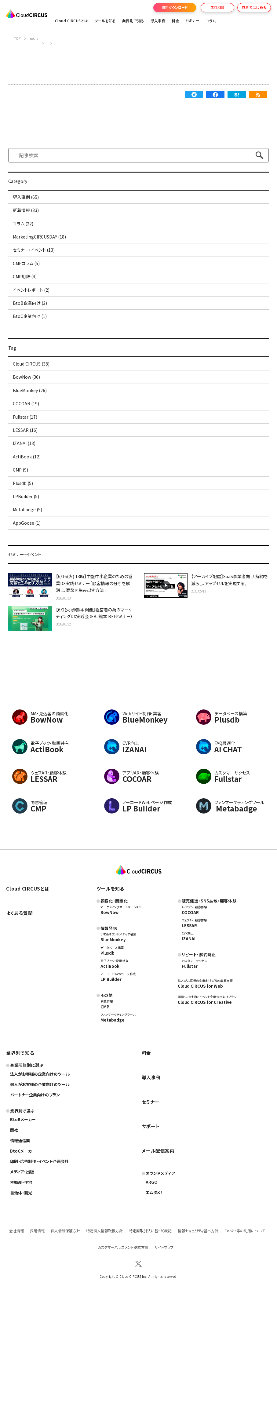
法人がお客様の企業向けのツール (42, 1179)
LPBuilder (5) (29, 578)
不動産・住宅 (22, 1287)
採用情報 (37, 1335)
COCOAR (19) (28, 457)
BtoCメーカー (23, 1256)
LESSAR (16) (28, 492)
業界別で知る (133, 20)
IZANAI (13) (27, 509)
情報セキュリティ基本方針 (198, 1335)
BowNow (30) (30, 423)
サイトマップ (164, 1352)
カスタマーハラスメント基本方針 (123, 1352)
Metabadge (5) (30, 596)
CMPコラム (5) (29, 285)
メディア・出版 (22, 1277)
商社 (14, 1235)
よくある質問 (20, 1018)
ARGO (152, 1287)
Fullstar (190, 1071)
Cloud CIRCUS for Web (201, 1091)
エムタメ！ (154, 1297)
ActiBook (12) (30, 526)
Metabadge (112, 1125)
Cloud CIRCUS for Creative (205, 1107)
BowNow (109, 1017)
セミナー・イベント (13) (38, 267)
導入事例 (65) (29, 198)
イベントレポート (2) (35, 319)
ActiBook (110, 1071)
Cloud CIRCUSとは (71, 20)
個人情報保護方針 (65, 1335)
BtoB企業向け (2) (33, 337)
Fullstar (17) (28, 475)
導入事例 (158, 20)
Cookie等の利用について (244, 1335)
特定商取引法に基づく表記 (150, 1335)
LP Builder (111, 1084)
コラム (211, 20)
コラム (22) (26, 233)
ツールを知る (105, 20)
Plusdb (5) (26, 561)
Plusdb (107, 1058)
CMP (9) (23, 544)
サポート (151, 1231)
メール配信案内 (159, 1255)
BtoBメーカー (23, 1224)
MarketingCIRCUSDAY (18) (44, 250)
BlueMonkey (113, 1044)
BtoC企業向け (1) (33, 354)
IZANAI (188, 1043)
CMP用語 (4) (28, 302)
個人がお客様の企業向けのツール (42, 1189)
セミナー (151, 1206)
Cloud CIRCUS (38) (35, 406)
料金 (175, 20)
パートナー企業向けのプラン (37, 1200)
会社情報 (16, 1335)
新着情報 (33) (29, 216)
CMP (104, 1112)
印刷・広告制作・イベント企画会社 (41, 1266)
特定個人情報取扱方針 (104, 1335)
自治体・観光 (22, 1298)
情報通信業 (20, 1245)
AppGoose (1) (29, 613)
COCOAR (190, 1017)
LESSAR (190, 1030)
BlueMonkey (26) (33, 440)
